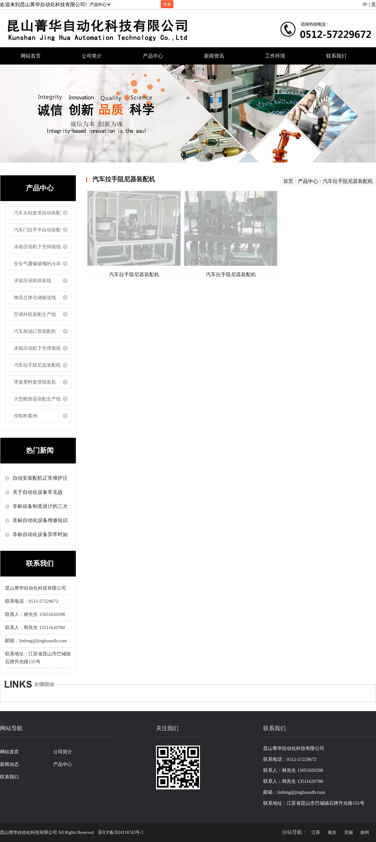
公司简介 (92, 56)
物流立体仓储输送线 (35, 297)
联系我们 (336, 56)
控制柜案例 (25, 415)
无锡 (348, 832)
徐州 (364, 832)
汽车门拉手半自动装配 (37, 229)
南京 (332, 832)
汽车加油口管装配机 (35, 331)
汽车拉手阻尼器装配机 (37, 365)
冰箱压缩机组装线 (32, 280)
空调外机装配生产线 (35, 314)
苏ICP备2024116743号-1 (121, 832)
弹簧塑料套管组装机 (35, 382)
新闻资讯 (214, 56)
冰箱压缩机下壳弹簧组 (37, 348)
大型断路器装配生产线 (37, 398)
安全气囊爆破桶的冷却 (37, 263)
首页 (288, 181)
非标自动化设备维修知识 (40, 520)
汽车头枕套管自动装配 (37, 212)
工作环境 (275, 56)
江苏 (315, 832)
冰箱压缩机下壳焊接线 (37, 246)
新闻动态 (9, 764)
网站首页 (31, 56)
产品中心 (153, 56)
